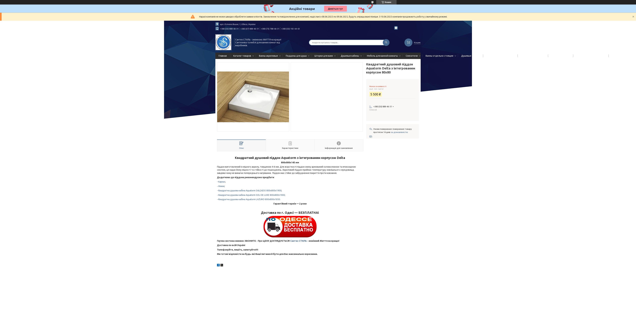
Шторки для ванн (323, 56)
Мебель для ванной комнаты (382, 56)
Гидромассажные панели (499, 56)
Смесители (412, 56)
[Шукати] (386, 42)
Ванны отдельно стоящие (439, 56)
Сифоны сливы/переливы (590, 56)
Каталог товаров (242, 56)
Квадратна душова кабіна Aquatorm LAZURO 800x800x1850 (249, 199)
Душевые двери (470, 56)
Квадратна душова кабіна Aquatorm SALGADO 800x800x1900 (249, 190)
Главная (223, 56)
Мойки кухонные (560, 56)
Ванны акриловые (268, 56)
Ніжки (221, 186)
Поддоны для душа (296, 56)
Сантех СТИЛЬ (298, 241)
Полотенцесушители (532, 56)
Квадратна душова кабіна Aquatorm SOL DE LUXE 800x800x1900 (251, 195)
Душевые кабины (350, 56)
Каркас (221, 181)
